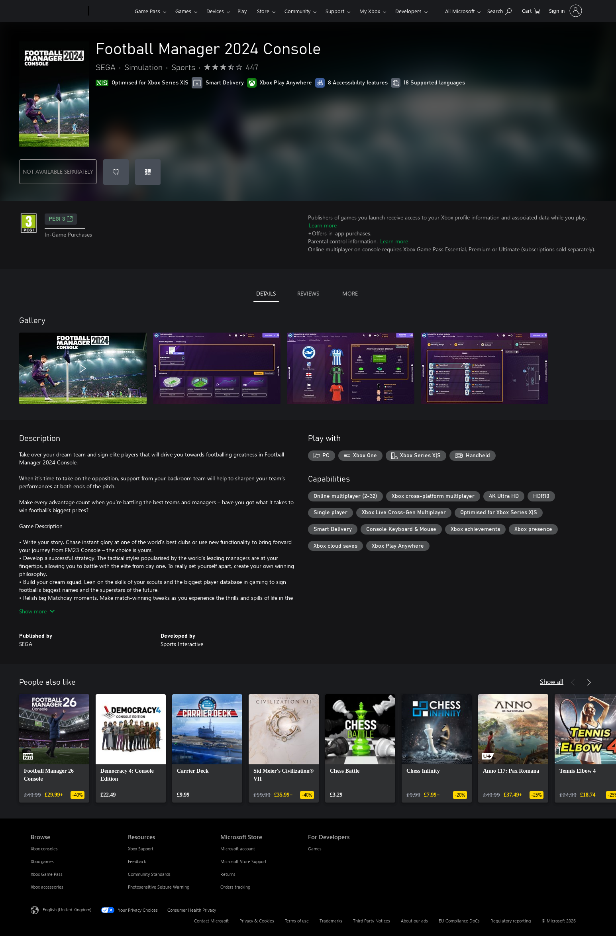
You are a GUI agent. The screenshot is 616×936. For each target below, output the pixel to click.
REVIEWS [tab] (308, 293)
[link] (54, 748)
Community (297, 11)
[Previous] (573, 682)
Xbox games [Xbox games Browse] (42, 861)
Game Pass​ (147, 11)
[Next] (589, 682)
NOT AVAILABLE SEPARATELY (58, 171)
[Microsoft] (58, 11)
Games (183, 11)
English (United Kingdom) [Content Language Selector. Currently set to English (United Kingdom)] (67, 909)
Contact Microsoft (211, 920)
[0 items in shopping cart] (531, 10)
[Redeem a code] (148, 172)
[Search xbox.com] (499, 10)
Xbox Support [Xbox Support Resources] (140, 848)
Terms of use (297, 920)
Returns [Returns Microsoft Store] (227, 874)
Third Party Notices (371, 920)
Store (263, 11)
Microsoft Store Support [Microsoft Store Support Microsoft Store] (243, 861)
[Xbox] (110, 11)
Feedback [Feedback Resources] (137, 861)
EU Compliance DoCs (459, 920)
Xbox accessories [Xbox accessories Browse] (47, 886)
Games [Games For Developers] (315, 848)
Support (335, 11)
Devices (215, 11)
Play (242, 11)
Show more (37, 611)
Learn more (323, 225)
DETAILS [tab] (266, 293)
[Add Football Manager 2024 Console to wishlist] (116, 172)
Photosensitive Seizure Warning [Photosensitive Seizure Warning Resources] (158, 886)
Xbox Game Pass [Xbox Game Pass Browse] (47, 874)
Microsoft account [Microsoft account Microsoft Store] (237, 848)
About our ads (414, 920)
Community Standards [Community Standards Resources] (149, 874)
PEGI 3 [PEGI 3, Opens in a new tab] (61, 219)
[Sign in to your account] (564, 10)
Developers (408, 11)
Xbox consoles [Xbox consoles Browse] (44, 848)
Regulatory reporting (510, 920)
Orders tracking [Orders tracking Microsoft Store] (235, 886)
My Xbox (369, 11)
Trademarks (331, 920)
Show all (551, 681)
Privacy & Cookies (256, 920)
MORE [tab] (350, 293)
